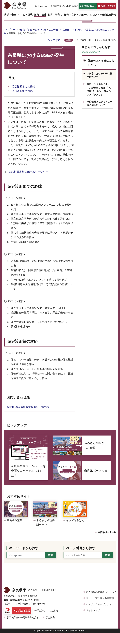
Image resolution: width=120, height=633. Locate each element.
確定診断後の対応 (22, 91)
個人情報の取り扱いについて (101, 592)
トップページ (11, 29)
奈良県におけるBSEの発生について (99, 75)
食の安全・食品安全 (59, 29)
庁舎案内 (50, 617)
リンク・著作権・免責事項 (100, 598)
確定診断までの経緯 (23, 86)
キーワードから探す (24, 548)
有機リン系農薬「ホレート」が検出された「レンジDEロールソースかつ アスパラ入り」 (99, 89)
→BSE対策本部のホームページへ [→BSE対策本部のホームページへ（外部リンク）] (25, 171)
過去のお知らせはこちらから (101, 63)
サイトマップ (93, 610)
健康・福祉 (26, 29)
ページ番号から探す (80, 548)
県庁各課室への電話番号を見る (22, 617)
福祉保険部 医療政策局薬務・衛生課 (29, 407)
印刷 (69, 40)
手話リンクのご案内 (47, 610)
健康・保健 (40, 29)
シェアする (54, 40)
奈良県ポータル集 (107, 532)
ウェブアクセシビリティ (98, 604)
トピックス (78, 29)
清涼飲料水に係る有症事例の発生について (99, 103)
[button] (41, 6)
